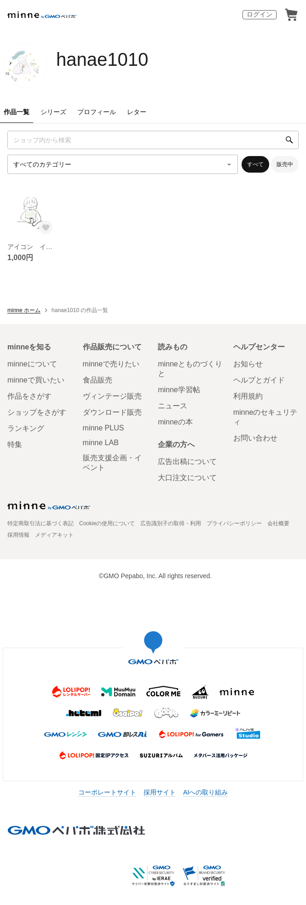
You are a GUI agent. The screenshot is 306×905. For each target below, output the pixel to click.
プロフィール (96, 112)
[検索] (289, 140)
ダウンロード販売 (112, 412)
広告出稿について (187, 461)
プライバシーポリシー (234, 523)
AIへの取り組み (205, 792)
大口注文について (187, 478)
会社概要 (278, 523)
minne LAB (101, 443)
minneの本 (175, 422)
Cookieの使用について (107, 523)
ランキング (25, 428)
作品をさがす (29, 396)
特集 (14, 444)
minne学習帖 (179, 390)
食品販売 (97, 380)
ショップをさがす (36, 412)
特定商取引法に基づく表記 (40, 523)
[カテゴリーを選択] (122, 164)
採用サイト (160, 792)
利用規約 (248, 396)
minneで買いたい (35, 380)
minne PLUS (103, 428)
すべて (255, 164)
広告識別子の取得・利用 (170, 523)
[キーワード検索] (153, 140)
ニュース (172, 406)
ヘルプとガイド (259, 380)
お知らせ (248, 364)
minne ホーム (23, 310)
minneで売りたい (111, 364)
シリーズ (53, 112)
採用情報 (18, 535)
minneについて (32, 364)
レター (136, 112)
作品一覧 (16, 112)
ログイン (259, 14)
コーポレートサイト (107, 792)
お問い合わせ (255, 438)
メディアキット (54, 535)
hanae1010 (102, 59)
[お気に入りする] (45, 227)
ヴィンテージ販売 (112, 396)
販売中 (285, 164)
